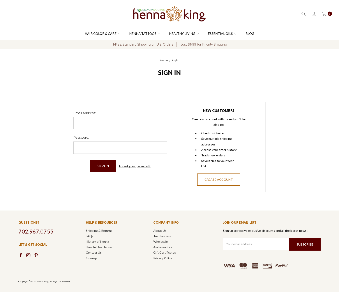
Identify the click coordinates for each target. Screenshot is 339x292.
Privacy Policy (162, 258)
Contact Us (94, 252)
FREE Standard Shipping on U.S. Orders (143, 44)
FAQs (90, 236)
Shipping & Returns (99, 230)
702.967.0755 (35, 231)
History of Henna (97, 241)
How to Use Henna (99, 247)
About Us (159, 230)
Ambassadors (162, 247)
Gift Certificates (164, 252)
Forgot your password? (134, 166)
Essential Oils (222, 33)
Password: (81, 138)
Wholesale (160, 241)
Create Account (219, 179)
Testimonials (162, 236)
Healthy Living (184, 33)
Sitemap (91, 258)
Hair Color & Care (102, 33)
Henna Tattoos (144, 33)
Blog (249, 33)
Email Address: (84, 113)
